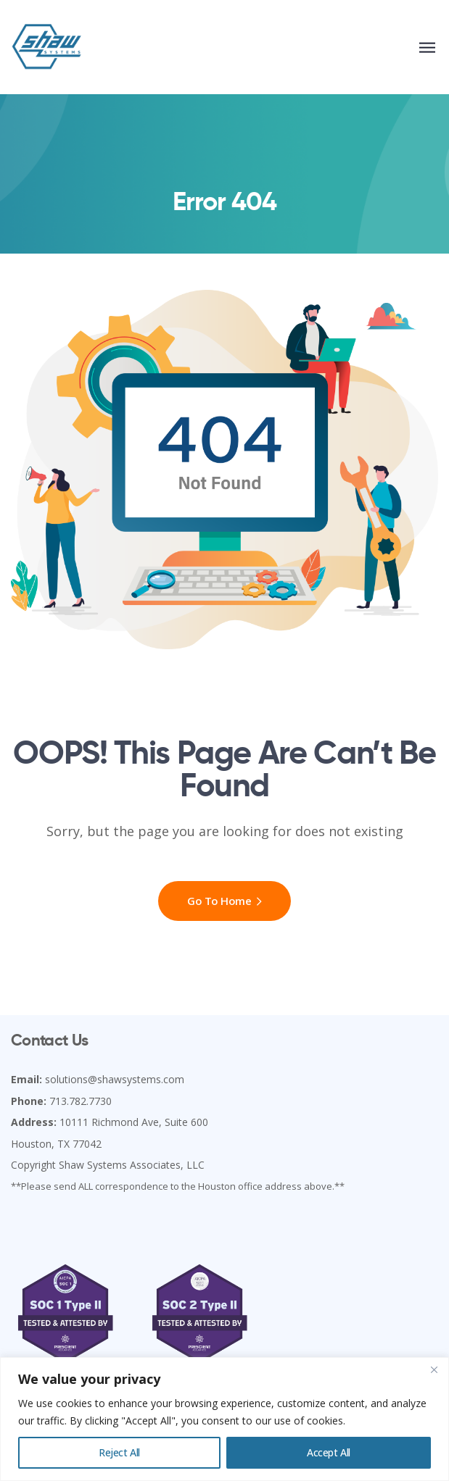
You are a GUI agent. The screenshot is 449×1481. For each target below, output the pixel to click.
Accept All (328, 1452)
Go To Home (224, 900)
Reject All (119, 1452)
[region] (224, 1419)
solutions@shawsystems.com (114, 1079)
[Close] (433, 1369)
